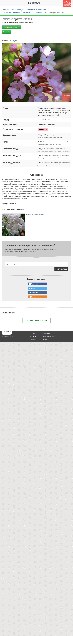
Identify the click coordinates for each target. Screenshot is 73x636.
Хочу (7, 32)
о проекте (46, 333)
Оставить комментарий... (36, 320)
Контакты (45, 339)
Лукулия (38, 12)
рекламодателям (48, 336)
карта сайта (34, 336)
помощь (33, 339)
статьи (32, 333)
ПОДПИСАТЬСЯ (61, 269)
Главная (5, 10)
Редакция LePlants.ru (9, 203)
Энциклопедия (17, 10)
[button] (37, 284)
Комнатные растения (36, 10)
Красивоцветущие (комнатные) (18, 12)
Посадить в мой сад (12, 27)
